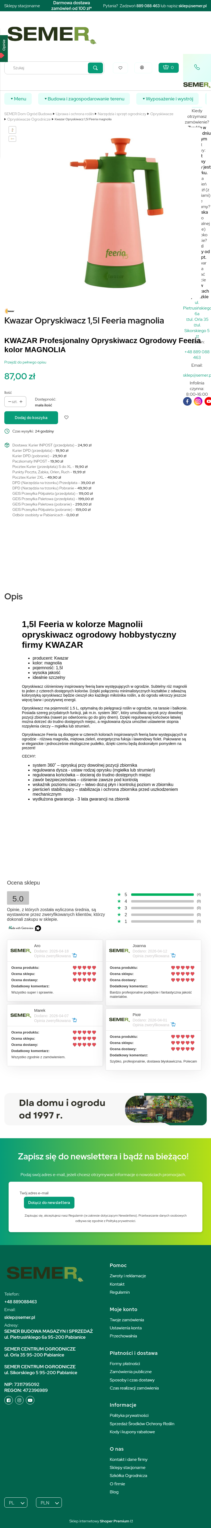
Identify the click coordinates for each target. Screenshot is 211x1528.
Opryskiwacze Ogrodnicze (29, 119)
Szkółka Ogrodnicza (128, 1475)
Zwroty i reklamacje (128, 1276)
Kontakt (117, 1284)
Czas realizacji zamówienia (134, 1388)
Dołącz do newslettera (49, 1202)
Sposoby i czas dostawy (132, 1380)
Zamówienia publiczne (131, 1371)
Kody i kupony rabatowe (132, 1432)
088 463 (152, 5)
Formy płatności (125, 1363)
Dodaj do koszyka (31, 418)
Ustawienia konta (126, 1328)
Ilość (8, 392)
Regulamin (120, 1292)
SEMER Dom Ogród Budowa (28, 113)
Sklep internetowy (99, 1521)
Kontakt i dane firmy (129, 1459)
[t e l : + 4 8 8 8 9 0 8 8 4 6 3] (197, 354)
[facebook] (187, 401)
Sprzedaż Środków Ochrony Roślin (142, 1424)
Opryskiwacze (161, 113)
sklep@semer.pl (192, 5)
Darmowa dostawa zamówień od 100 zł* (71, 5)
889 (140, 5)
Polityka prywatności (129, 1415)
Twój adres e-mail (34, 1193)
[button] (95, 68)
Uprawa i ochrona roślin (75, 113)
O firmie (117, 1484)
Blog (114, 1492)
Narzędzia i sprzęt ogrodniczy (122, 113)
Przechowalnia (123, 1336)
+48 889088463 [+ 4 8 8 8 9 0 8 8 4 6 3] (20, 1302)
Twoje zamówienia (127, 1320)
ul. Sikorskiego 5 (197, 327)
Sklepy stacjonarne (22, 6)
